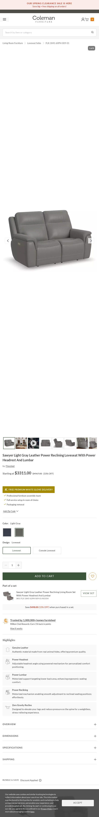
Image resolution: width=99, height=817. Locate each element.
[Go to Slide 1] (9, 443)
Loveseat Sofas (34, 43)
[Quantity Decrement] (6, 565)
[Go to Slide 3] (33, 443)
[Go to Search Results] (92, 32)
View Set (88, 593)
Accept (77, 803)
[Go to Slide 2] (21, 443)
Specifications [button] (13, 748)
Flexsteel (10, 466)
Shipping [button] (8, 759)
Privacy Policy (46, 809)
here (32, 811)
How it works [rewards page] (16, 628)
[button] (83, 19)
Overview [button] (9, 724)
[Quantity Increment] (18, 565)
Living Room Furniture (13, 43)
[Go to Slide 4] (45, 443)
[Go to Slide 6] (70, 443)
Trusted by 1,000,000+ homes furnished (32, 620)
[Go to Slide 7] (82, 443)
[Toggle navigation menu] (4, 19)
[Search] (49, 32)
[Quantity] (12, 565)
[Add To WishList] (92, 576)
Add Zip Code (10, 511)
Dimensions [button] (10, 736)
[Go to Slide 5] (58, 443)
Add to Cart (44, 576)
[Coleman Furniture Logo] (44, 19)
